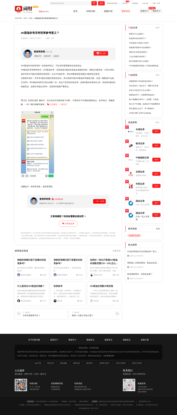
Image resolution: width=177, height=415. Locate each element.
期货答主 (90, 340)
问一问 (100, 53)
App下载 (145, 3)
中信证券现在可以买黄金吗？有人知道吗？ (143, 251)
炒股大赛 (145, 340)
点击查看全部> (109, 356)
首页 (75, 11)
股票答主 (108, 340)
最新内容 (77, 363)
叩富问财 (18, 18)
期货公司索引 (137, 363)
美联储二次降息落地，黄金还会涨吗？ (143, 263)
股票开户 (146, 11)
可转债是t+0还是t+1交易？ (139, 43)
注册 (154, 3)
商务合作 (50, 363)
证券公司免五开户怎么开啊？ (140, 90)
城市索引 (90, 363)
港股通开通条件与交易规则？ (140, 47)
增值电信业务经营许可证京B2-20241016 (58, 405)
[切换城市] (45, 11)
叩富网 (94, 401)
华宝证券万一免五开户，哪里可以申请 (143, 86)
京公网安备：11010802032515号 (147, 405)
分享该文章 (68, 224)
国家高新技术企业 (145, 401)
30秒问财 (90, 11)
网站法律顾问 (85, 401)
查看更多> (117, 251)
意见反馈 (30, 401)
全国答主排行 (104, 363)
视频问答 (108, 11)
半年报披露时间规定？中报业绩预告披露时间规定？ (145, 66)
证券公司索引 (121, 363)
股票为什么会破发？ (137, 34)
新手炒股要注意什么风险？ (139, 61)
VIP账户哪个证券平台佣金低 (140, 113)
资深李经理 (41, 51)
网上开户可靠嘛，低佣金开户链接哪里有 (144, 104)
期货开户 (157, 11)
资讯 (25, 18)
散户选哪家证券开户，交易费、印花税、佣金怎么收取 (145, 99)
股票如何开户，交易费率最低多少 (142, 95)
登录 (158, 3)
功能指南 (135, 3)
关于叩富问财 (34, 340)
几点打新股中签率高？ (137, 57)
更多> (157, 122)
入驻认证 (125, 3)
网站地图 (63, 363)
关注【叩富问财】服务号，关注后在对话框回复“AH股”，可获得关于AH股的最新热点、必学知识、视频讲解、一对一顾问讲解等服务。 (68, 102)
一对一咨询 (99, 201)
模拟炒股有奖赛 (112, 3)
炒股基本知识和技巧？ (137, 38)
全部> (157, 28)
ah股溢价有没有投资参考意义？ (47, 18)
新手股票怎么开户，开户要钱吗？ (142, 108)
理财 (30, 18)
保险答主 (127, 340)
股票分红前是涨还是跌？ (138, 52)
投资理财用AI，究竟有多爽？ (140, 274)
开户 (156, 131)
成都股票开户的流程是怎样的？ (141, 81)
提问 (101, 3)
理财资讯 (125, 11)
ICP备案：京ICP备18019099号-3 (31, 405)
